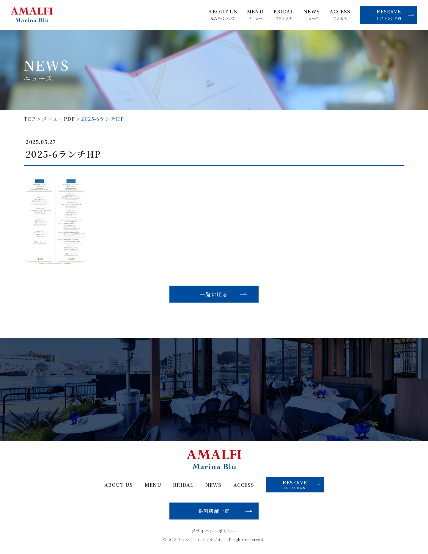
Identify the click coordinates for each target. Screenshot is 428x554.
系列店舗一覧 (214, 510)
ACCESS (340, 15)
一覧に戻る (214, 294)
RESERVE (396, 14)
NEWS (311, 15)
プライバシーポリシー (214, 531)
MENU (255, 15)
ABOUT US (222, 15)
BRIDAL (283, 15)
